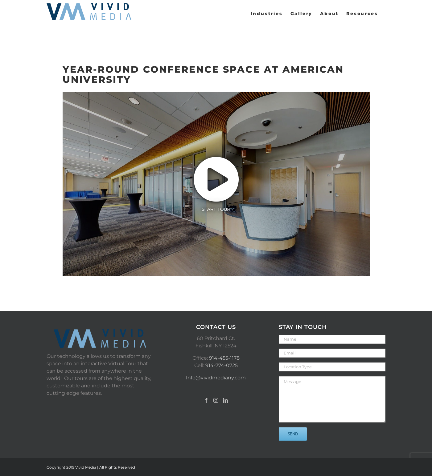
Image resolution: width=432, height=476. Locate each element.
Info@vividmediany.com (216, 378)
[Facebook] (206, 400)
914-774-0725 (221, 365)
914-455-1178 (224, 358)
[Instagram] (215, 400)
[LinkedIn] (225, 400)
